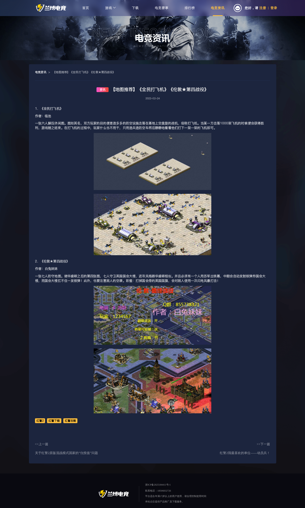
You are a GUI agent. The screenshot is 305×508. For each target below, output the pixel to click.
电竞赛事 (161, 8)
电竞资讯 (218, 8)
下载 (135, 8)
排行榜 (190, 8)
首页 (85, 8)
